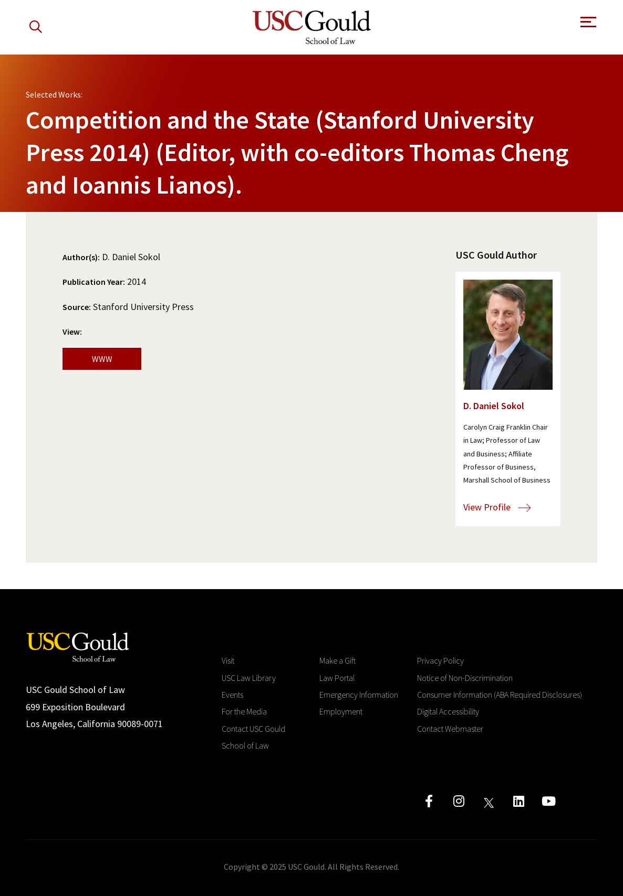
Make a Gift (337, 660)
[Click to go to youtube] (548, 801)
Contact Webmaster (450, 728)
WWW (102, 359)
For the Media (244, 711)
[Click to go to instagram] (459, 801)
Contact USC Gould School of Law (253, 737)
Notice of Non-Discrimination (465, 678)
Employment (340, 711)
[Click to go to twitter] (489, 801)
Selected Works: (54, 94)
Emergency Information (358, 694)
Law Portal (337, 678)
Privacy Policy (440, 660)
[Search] (36, 27)
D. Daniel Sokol (493, 406)
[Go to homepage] (78, 646)
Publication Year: (94, 281)
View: (72, 331)
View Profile (497, 507)
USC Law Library (249, 678)
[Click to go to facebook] (429, 801)
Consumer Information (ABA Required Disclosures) (499, 694)
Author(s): (81, 257)
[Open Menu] (587, 25)
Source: (77, 307)
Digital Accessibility (448, 711)
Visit (228, 660)
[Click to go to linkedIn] (519, 801)
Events (232, 694)
